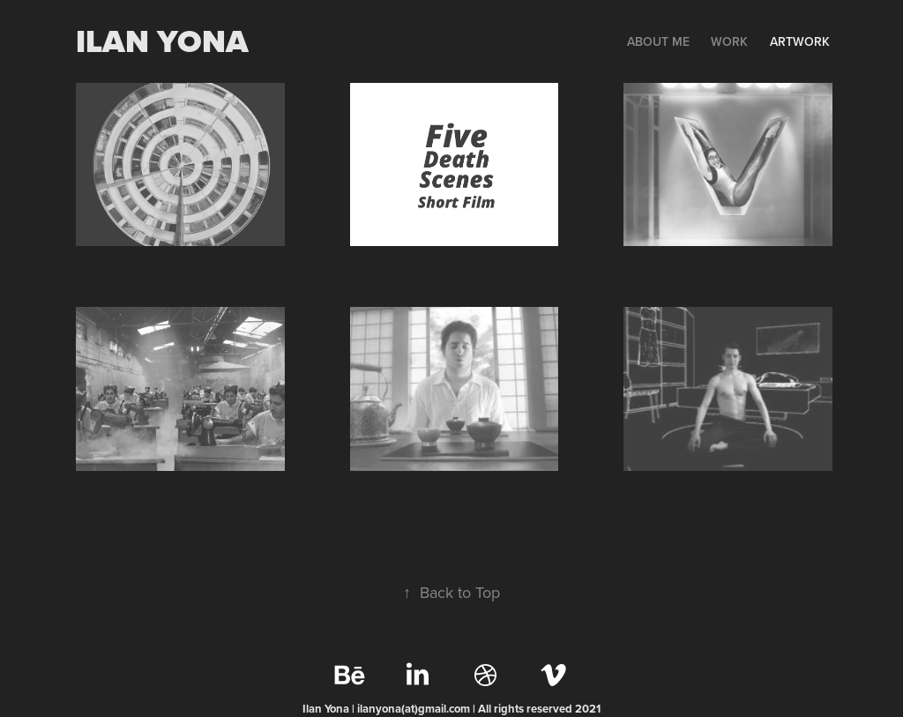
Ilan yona (162, 41)
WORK (729, 41)
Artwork (800, 41)
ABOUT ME (658, 41)
